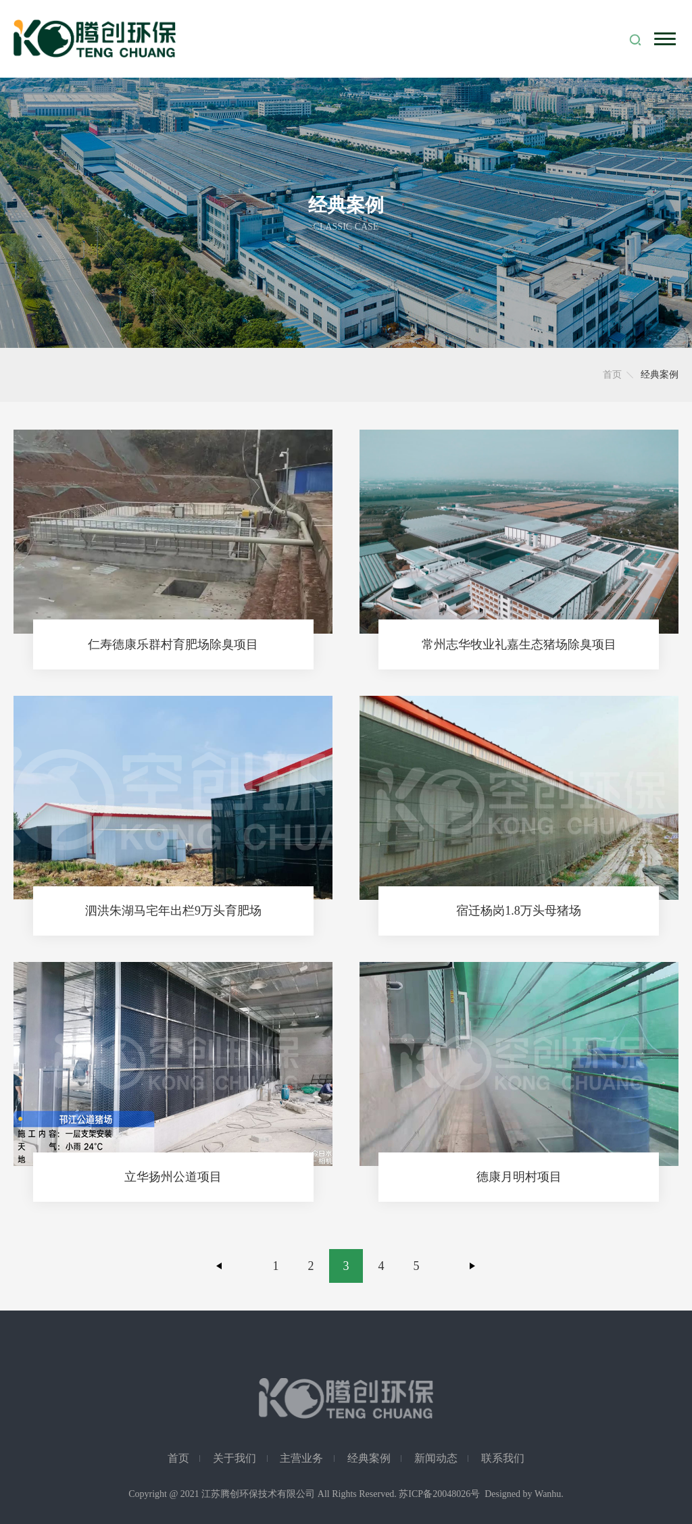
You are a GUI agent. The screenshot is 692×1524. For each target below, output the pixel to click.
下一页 (472, 1266)
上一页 (220, 1266)
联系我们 (502, 1458)
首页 (612, 375)
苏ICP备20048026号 (439, 1494)
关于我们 (234, 1458)
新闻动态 (436, 1458)
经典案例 (369, 1458)
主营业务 (301, 1458)
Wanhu (548, 1494)
